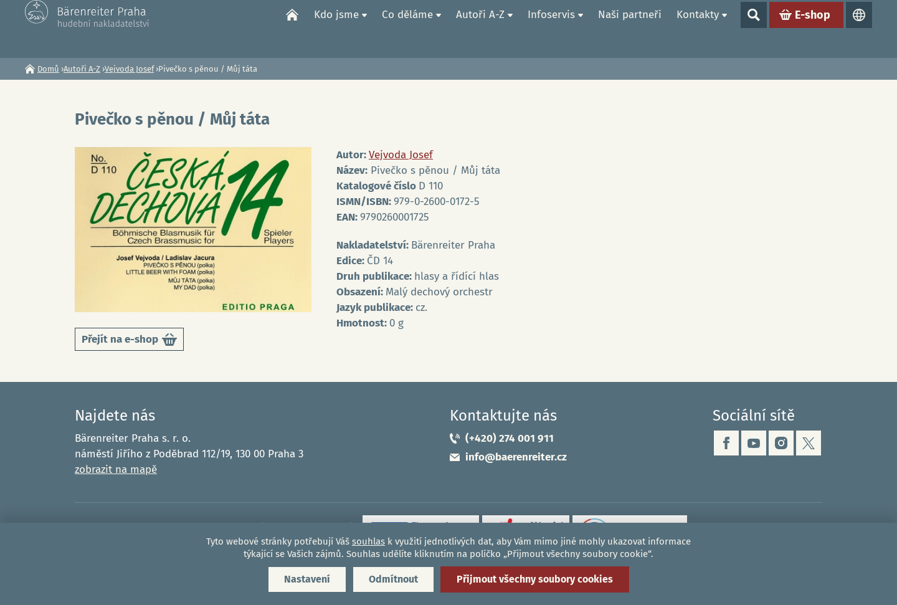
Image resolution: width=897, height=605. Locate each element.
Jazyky (859, 29)
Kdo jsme (336, 28)
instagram (781, 443)
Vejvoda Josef (129, 69)
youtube (753, 443)
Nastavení (307, 579)
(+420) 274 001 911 (509, 438)
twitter (808, 443)
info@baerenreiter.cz (516, 457)
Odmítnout (393, 579)
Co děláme (407, 28)
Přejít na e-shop (129, 341)
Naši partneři (630, 28)
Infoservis (551, 28)
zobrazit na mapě (116, 469)
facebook (726, 443)
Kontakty (697, 28)
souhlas (368, 541)
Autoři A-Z (480, 28)
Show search (754, 29)
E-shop (812, 29)
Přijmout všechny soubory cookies (535, 579)
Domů (292, 28)
